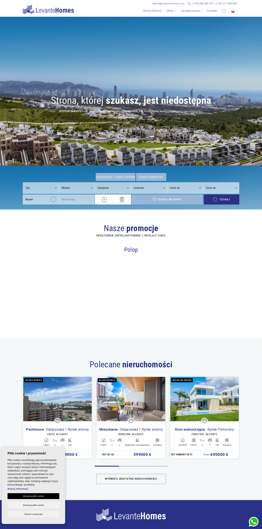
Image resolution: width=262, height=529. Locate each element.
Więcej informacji (18, 488)
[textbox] (77, 471)
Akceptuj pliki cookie (33, 495)
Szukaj (221, 483)
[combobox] (77, 471)
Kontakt (212, 10)
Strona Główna (152, 10)
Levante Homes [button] (190, 10)
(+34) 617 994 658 (226, 3)
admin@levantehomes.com (168, 3)
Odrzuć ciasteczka (33, 513)
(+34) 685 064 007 (203, 3)
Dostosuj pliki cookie (33, 504)
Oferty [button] (170, 10)
